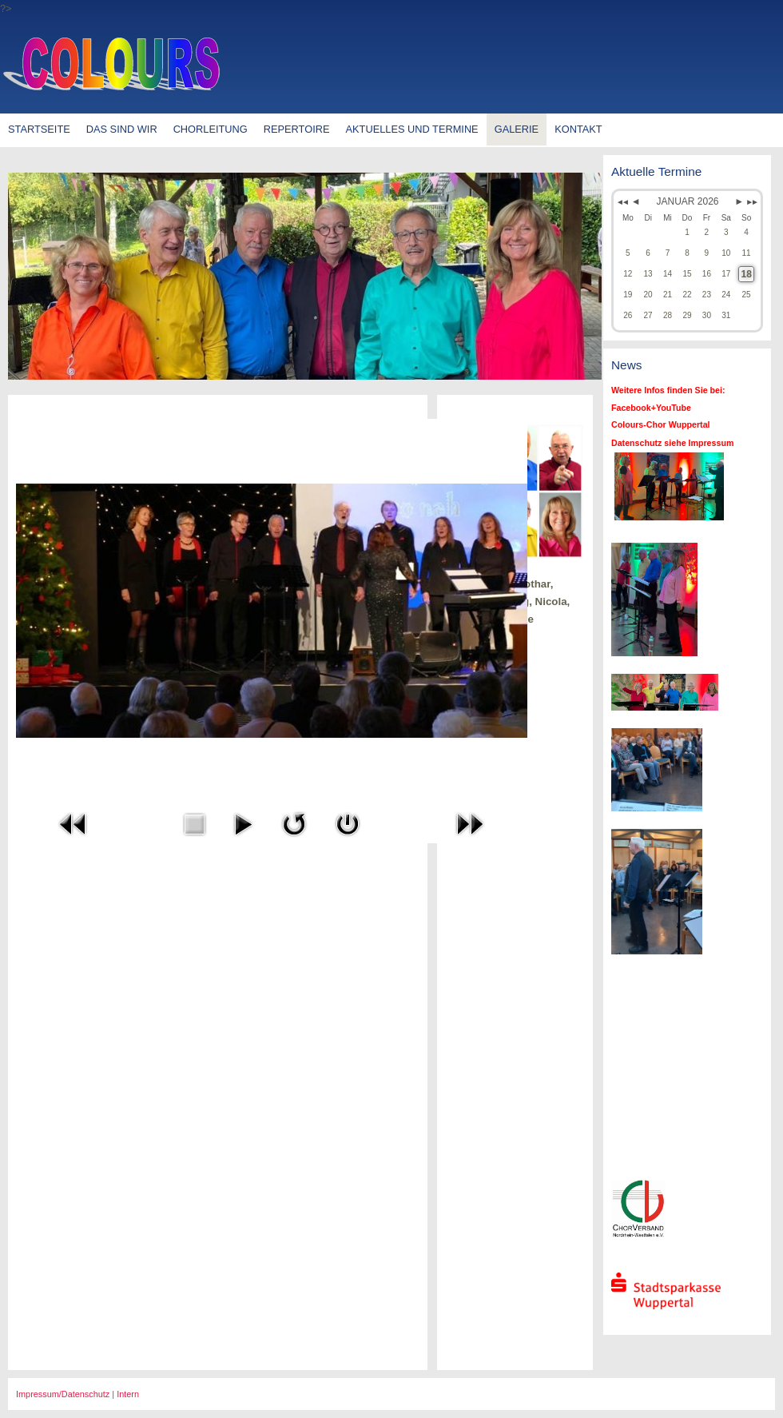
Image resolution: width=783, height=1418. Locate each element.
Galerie (517, 129)
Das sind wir (121, 129)
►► (751, 201)
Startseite (39, 129)
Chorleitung (210, 129)
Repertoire (297, 129)
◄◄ (621, 201)
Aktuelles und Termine (412, 129)
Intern (128, 1394)
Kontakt (578, 129)
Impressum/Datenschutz (62, 1394)
